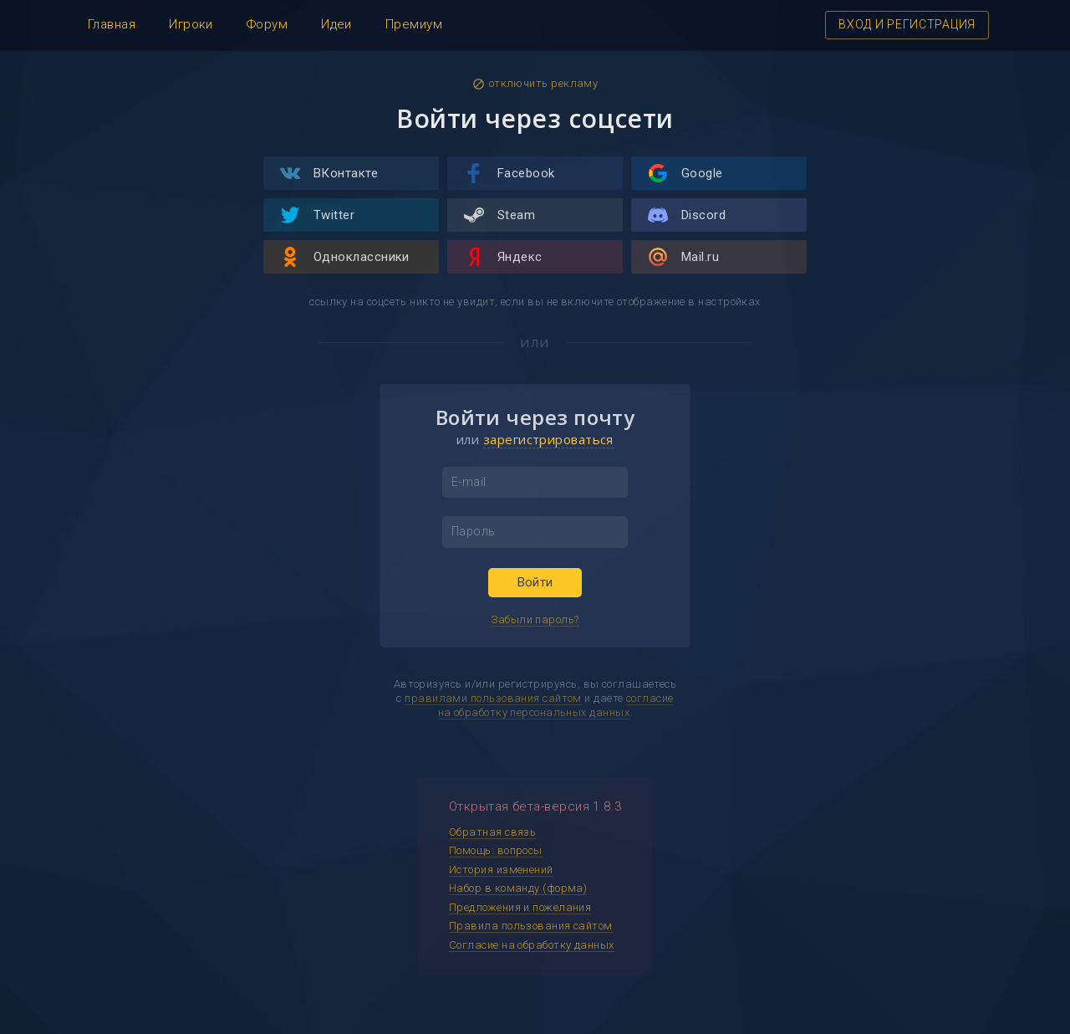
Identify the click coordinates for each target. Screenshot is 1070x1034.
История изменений (501, 869)
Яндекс (503, 257)
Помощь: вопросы (496, 850)
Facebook (509, 173)
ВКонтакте (329, 173)
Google (685, 173)
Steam (499, 215)
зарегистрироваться (548, 439)
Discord (687, 215)
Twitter (317, 215)
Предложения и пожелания (520, 907)
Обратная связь (492, 832)
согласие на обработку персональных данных (556, 705)
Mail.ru (683, 257)
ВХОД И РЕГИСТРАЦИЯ (907, 24)
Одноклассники (345, 257)
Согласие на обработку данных (531, 945)
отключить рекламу (535, 83)
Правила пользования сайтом (531, 925)
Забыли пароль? (534, 619)
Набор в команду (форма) (518, 888)
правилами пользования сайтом (493, 698)
